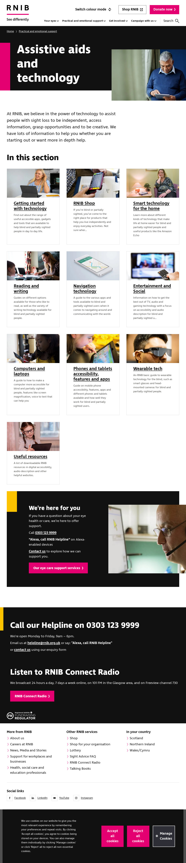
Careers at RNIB (21, 744)
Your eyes (51, 21)
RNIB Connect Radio (32, 696)
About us (17, 738)
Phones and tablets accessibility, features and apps (92, 374)
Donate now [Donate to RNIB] (164, 9)
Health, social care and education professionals (28, 770)
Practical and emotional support (84, 21)
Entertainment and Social (152, 289)
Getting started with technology (30, 206)
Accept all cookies (113, 836)
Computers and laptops (29, 371)
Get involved (118, 21)
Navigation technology (84, 289)
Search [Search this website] (171, 21)
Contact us (37, 551)
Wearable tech (147, 369)
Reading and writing (26, 289)
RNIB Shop (84, 204)
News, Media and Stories (28, 750)
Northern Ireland (142, 744)
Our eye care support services (58, 568)
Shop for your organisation (90, 744)
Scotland (136, 738)
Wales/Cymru (140, 750)
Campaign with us (143, 21)
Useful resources (30, 457)
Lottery (75, 750)
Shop (74, 738)
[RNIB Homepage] (18, 15)
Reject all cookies (138, 836)
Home (10, 31)
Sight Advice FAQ (83, 756)
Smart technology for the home (151, 206)
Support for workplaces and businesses (31, 759)
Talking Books (80, 768)
